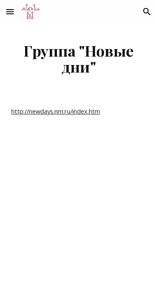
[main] (78, 58)
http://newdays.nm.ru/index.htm (55, 111)
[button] (10, 11)
